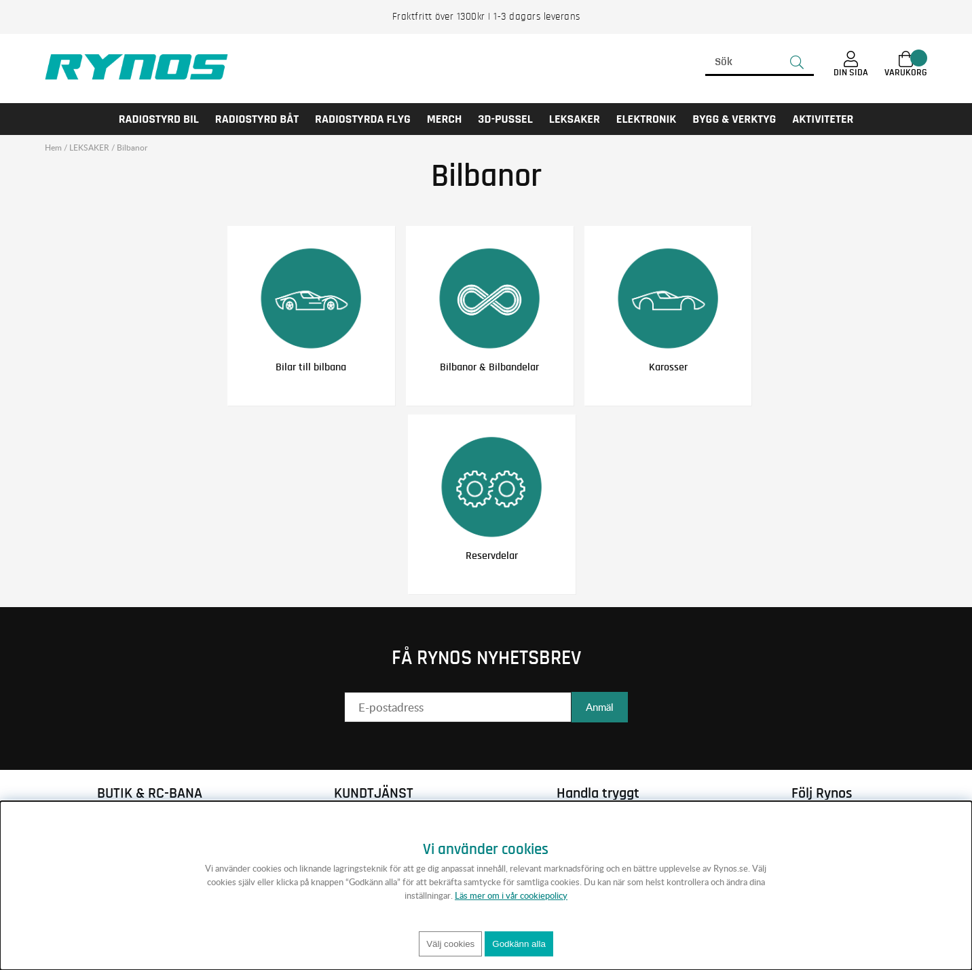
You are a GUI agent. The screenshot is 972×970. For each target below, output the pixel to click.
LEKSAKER (574, 119)
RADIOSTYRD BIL (159, 119)
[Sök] (759, 62)
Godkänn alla (519, 944)
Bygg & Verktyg (734, 119)
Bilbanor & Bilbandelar (489, 367)
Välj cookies (450, 944)
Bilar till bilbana (311, 367)
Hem (53, 147)
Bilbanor (132, 147)
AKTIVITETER (822, 119)
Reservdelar (492, 555)
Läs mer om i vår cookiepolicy (511, 895)
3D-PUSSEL (505, 119)
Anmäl (600, 707)
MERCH (444, 119)
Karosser (668, 367)
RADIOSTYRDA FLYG (363, 119)
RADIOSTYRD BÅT (257, 119)
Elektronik (646, 119)
